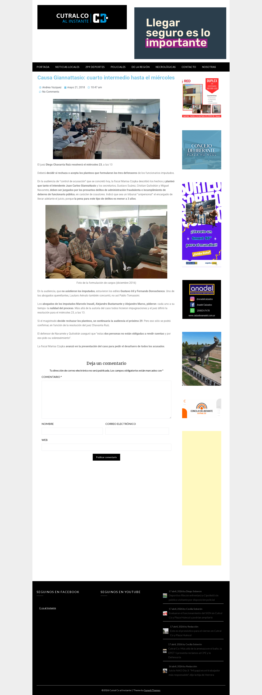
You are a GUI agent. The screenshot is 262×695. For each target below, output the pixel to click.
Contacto (189, 66)
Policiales (118, 66)
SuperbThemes (152, 690)
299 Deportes (95, 66)
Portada (43, 66)
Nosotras (209, 66)
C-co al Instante (47, 608)
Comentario (52, 376)
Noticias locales (67, 66)
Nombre (48, 423)
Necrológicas (166, 66)
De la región (141, 66)
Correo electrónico (120, 423)
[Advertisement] (201, 498)
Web (45, 439)
